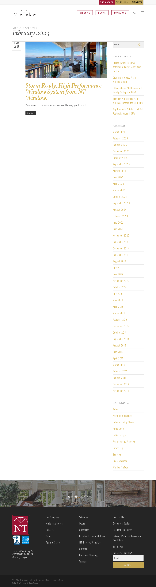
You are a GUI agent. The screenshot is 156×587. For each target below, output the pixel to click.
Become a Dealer (121, 523)
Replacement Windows (124, 441)
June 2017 (118, 274)
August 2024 (120, 209)
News (48, 536)
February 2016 (120, 319)
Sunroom (117, 454)
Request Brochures (122, 530)
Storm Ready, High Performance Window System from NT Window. (63, 92)
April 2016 (118, 306)
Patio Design (119, 435)
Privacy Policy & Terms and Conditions (127, 538)
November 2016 (121, 280)
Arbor (115, 409)
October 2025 (120, 158)
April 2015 (118, 358)
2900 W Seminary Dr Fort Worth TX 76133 (22, 553)
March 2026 (119, 132)
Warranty (84, 561)
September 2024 (121, 203)
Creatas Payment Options (92, 536)
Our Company (52, 517)
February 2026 (120, 138)
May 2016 (118, 300)
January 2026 (120, 145)
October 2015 (120, 332)
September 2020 (121, 242)
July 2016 (118, 293)
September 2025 (121, 164)
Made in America (54, 523)
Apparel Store (53, 542)
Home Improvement (122, 415)
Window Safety (120, 467)
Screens (83, 549)
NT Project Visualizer (90, 542)
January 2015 (119, 378)
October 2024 (120, 196)
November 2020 (121, 235)
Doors (102, 12)
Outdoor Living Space (124, 422)
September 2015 (121, 339)
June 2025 (118, 177)
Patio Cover (119, 428)
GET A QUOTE (75, 497)
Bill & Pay (118, 546)
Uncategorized (120, 461)
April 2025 (118, 183)
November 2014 (121, 390)
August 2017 (119, 261)
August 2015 (119, 345)
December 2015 (121, 326)
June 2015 (118, 352)
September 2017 (121, 255)
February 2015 (120, 371)
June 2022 (118, 222)
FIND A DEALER (106, 2)
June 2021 (118, 229)
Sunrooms (120, 12)
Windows (84, 12)
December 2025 (121, 151)
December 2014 (121, 384)
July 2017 (118, 268)
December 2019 (121, 248)
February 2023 (120, 216)
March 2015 (119, 365)
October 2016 (120, 287)
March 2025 (119, 190)
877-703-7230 (19, 557)
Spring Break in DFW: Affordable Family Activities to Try (127, 67)
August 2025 (120, 170)
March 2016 (119, 313)
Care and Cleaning (88, 555)
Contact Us (118, 517)
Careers (50, 530)
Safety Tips (119, 448)
